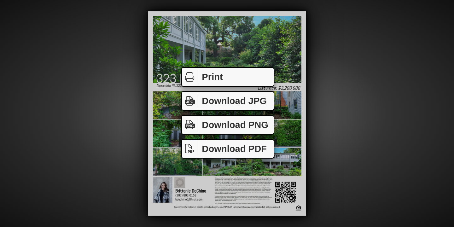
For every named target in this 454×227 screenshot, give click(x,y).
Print (202, 77)
